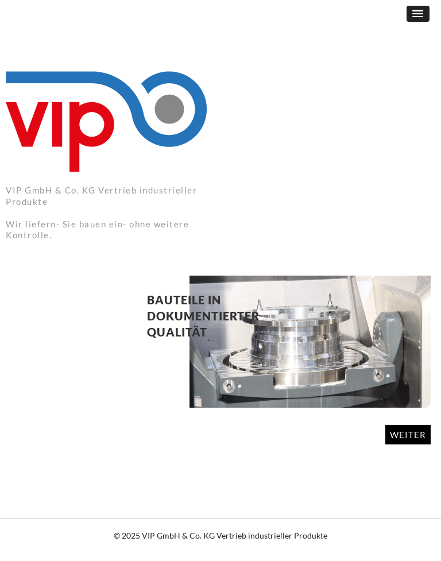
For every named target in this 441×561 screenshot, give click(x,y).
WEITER (408, 435)
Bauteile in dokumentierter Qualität (203, 316)
